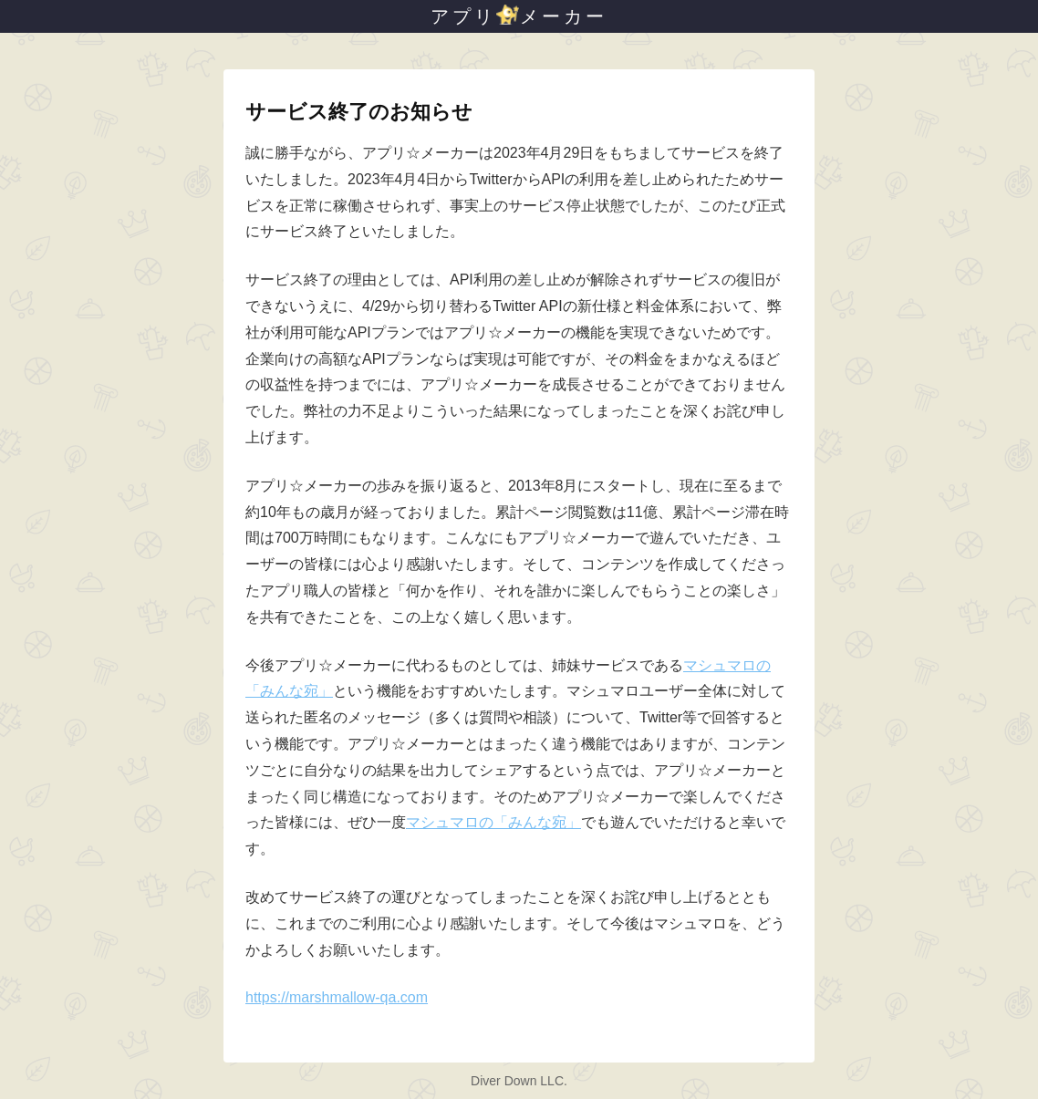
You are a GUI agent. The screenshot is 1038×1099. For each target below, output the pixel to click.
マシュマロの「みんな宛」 (493, 822)
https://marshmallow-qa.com (336, 997)
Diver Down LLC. (519, 1080)
